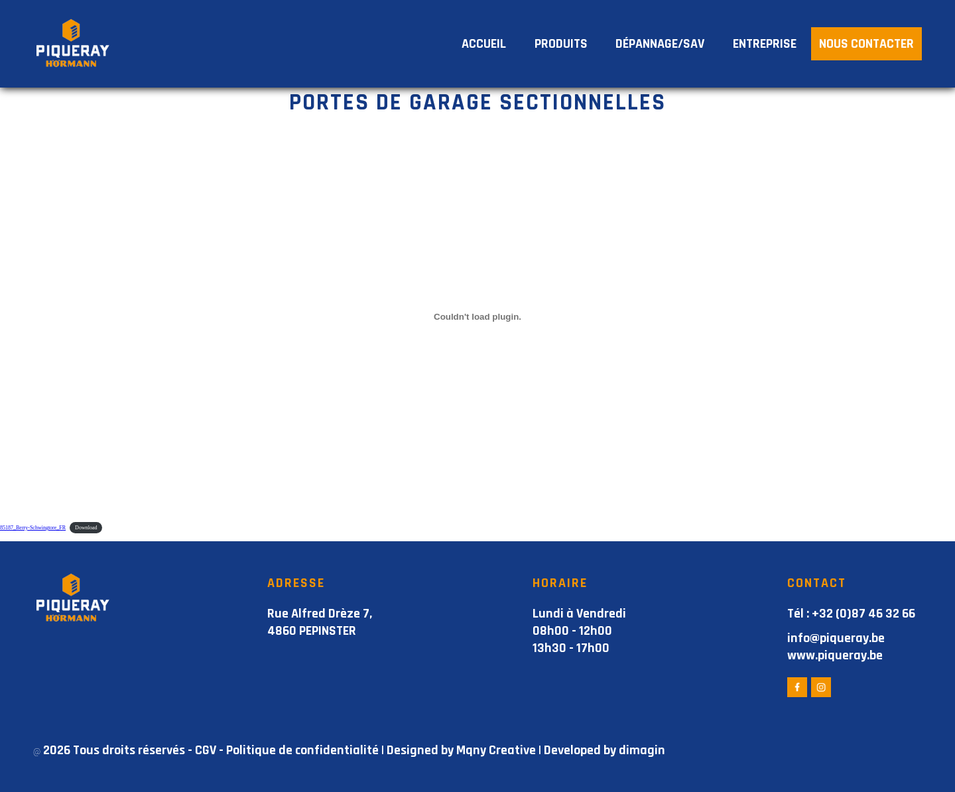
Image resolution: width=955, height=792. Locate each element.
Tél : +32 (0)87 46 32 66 (851, 613)
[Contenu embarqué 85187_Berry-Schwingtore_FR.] (477, 316)
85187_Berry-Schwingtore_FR (33, 528)
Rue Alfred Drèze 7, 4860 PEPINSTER (319, 622)
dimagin (642, 750)
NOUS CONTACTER (866, 43)
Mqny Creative (496, 750)
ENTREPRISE (764, 43)
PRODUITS (561, 43)
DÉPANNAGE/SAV (659, 43)
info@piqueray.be (836, 638)
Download (86, 528)
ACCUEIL (484, 43)
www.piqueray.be (835, 655)
